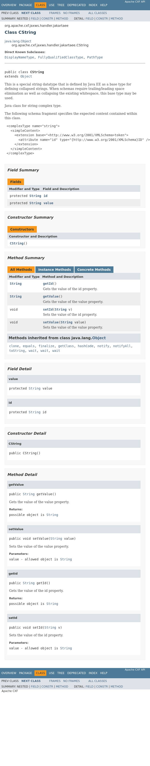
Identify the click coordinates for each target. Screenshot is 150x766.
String (35, 196)
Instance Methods (54, 269)
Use (52, 5)
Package (25, 5)
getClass (66, 346)
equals (29, 346)
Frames (55, 13)
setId (48, 309)
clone (14, 346)
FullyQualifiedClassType (60, 57)
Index (93, 5)
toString (17, 350)
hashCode (85, 346)
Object (26, 76)
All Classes (98, 13)
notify (103, 346)
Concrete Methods (94, 269)
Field (35, 18)
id (46, 196)
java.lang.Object (18, 41)
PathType (95, 57)
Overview (8, 5)
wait (33, 350)
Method (62, 18)
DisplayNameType (19, 57)
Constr (47, 18)
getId (48, 283)
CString (17, 243)
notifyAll (122, 346)
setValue (51, 322)
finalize (46, 346)
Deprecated (76, 5)
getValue (51, 296)
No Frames (71, 13)
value (48, 203)
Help (103, 5)
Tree (61, 5)
